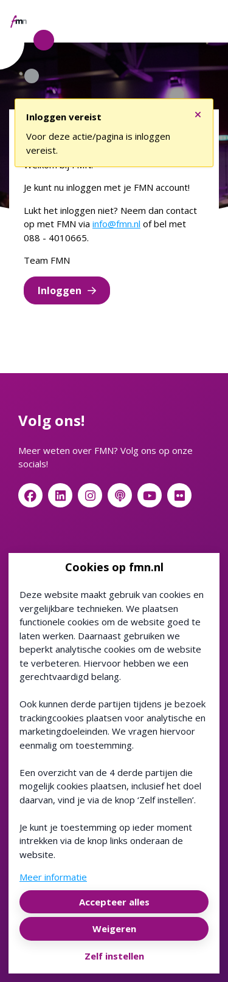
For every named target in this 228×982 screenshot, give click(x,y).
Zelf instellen (114, 956)
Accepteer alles (114, 902)
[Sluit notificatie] (198, 111)
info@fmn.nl (116, 224)
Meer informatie (53, 877)
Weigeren (114, 928)
